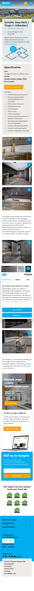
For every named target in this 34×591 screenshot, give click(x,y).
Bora (6, 81)
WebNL (10, 573)
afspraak (27, 366)
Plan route (8, 541)
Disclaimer (8, 566)
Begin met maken (12, 429)
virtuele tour (12, 44)
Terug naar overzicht (14, 28)
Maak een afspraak (13, 87)
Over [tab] (28, 279)
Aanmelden (17, 476)
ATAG (24, 79)
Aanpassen (17, 315)
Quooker (11, 81)
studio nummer (13, 49)
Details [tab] (17, 279)
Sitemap (7, 571)
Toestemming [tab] (6, 279)
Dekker (19, 79)
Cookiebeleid (9, 564)
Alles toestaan (17, 310)
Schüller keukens (10, 79)
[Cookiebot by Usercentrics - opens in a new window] (24, 274)
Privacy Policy (9, 569)
